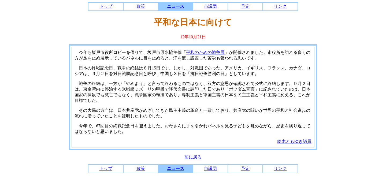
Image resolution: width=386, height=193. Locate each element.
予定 (245, 6)
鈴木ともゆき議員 (294, 141)
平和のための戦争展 (205, 52)
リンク (280, 6)
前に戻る (193, 157)
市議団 (210, 6)
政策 (140, 6)
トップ (105, 6)
